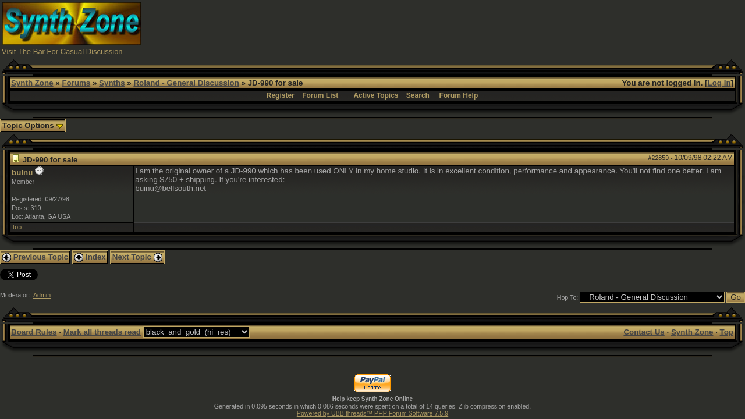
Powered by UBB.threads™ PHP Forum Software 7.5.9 (372, 413)
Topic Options (32, 125)
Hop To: (568, 297)
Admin (42, 295)
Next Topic (137, 257)
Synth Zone (32, 83)
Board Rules (34, 332)
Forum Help (458, 95)
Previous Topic (35, 257)
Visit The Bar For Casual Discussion (62, 51)
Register (281, 95)
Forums (76, 83)
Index (90, 257)
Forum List (320, 95)
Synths (112, 83)
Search (418, 95)
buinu (22, 172)
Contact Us (643, 332)
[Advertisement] (531, 28)
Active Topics (375, 95)
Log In (719, 83)
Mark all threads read (102, 332)
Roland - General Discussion (186, 83)
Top (17, 226)
